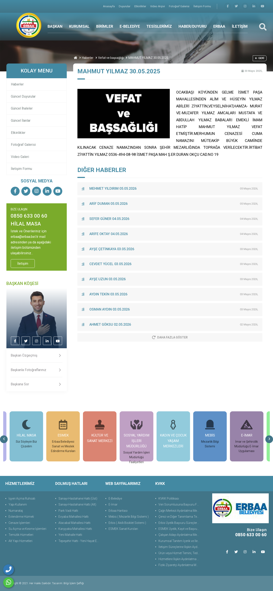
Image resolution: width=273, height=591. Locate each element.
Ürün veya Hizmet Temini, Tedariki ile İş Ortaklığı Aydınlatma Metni (179, 553)
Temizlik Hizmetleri (21, 534)
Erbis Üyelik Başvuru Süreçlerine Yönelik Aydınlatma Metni (179, 523)
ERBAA (219, 26)
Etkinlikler (140, 6)
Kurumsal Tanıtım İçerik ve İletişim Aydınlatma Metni (179, 541)
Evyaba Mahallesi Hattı (73, 516)
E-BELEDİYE (130, 26)
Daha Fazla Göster (170, 337)
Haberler (87, 57)
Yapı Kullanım (18, 504)
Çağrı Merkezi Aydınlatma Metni (179, 510)
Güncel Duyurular (23, 96)
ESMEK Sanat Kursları (123, 528)
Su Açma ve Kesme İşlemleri (27, 528)
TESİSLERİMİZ (159, 26)
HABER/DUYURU (193, 26)
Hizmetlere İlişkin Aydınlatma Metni (179, 559)
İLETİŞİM (240, 26)
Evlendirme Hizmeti (21, 516)
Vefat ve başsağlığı (111, 57)
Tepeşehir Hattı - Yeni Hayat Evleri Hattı (79, 541)
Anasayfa (109, 6)
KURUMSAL (79, 26)
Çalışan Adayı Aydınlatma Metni (179, 534)
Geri (259, 58)
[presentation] (4, 439)
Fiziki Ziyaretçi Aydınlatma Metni (179, 565)
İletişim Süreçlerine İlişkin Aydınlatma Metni (179, 547)
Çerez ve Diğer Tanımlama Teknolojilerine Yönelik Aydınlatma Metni (179, 516)
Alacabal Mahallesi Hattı (74, 523)
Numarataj (16, 510)
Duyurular (125, 6)
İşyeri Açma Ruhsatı (22, 498)
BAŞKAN (55, 26)
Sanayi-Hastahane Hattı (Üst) (77, 498)
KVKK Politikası (168, 498)
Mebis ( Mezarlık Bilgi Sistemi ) (129, 516)
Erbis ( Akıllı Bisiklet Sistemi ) (127, 523)
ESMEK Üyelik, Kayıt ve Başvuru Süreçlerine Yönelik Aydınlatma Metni (179, 528)
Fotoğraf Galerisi (179, 6)
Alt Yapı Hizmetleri (20, 541)
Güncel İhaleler (22, 108)
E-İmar (113, 504)
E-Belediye (115, 498)
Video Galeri (20, 157)
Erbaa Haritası (118, 510)
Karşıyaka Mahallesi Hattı (75, 528)
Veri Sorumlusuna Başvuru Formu (179, 504)
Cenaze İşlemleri (19, 523)
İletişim (22, 264)
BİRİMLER (104, 26)
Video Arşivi (158, 6)
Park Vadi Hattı (68, 510)
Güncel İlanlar (20, 120)
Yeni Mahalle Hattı (70, 534)
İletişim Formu (202, 6)
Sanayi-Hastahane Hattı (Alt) (77, 504)
